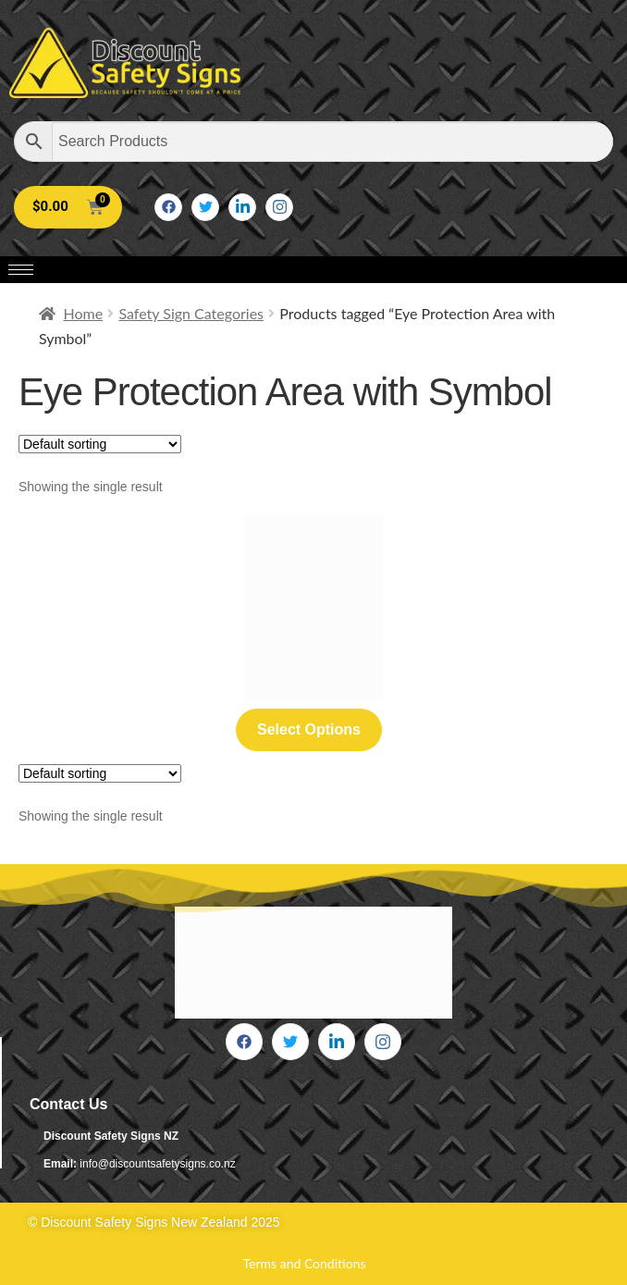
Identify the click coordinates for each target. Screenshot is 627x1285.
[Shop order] (99, 444)
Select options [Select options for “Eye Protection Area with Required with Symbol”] (309, 729)
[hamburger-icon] (21, 269)
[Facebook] (168, 207)
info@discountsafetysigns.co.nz (157, 1163)
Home (84, 313)
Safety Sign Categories (191, 313)
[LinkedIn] (242, 207)
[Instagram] (279, 207)
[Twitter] (205, 207)
